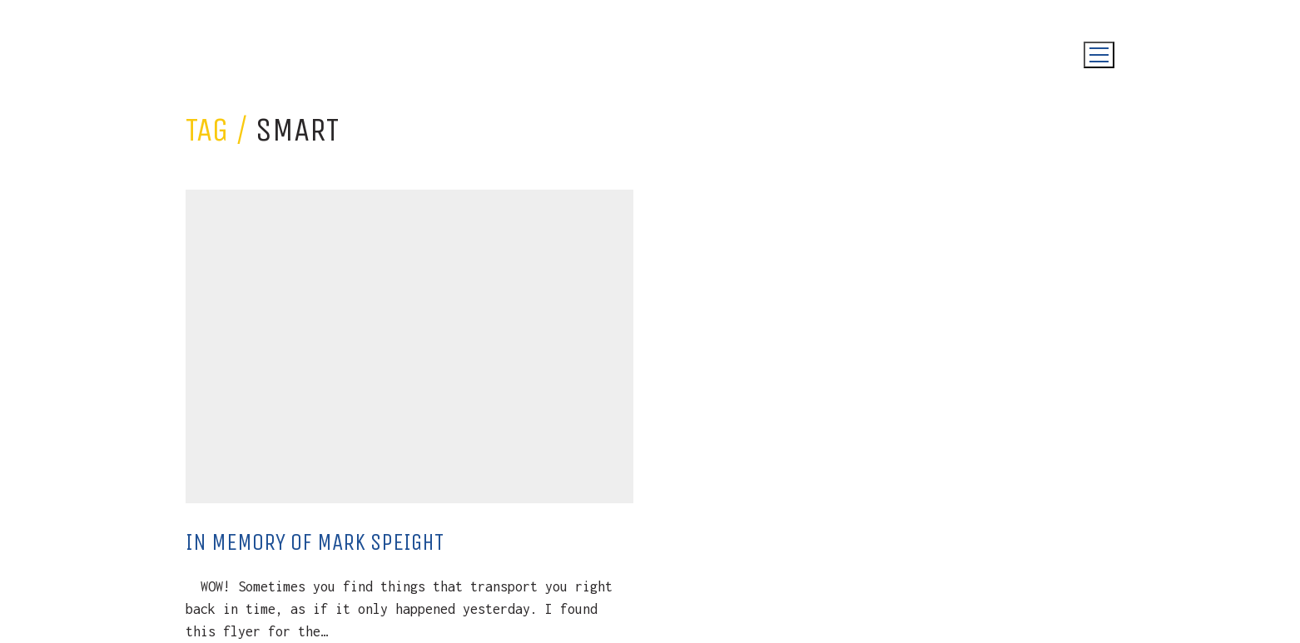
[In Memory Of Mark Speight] (409, 346)
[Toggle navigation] (1099, 55)
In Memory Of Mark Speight (315, 542)
